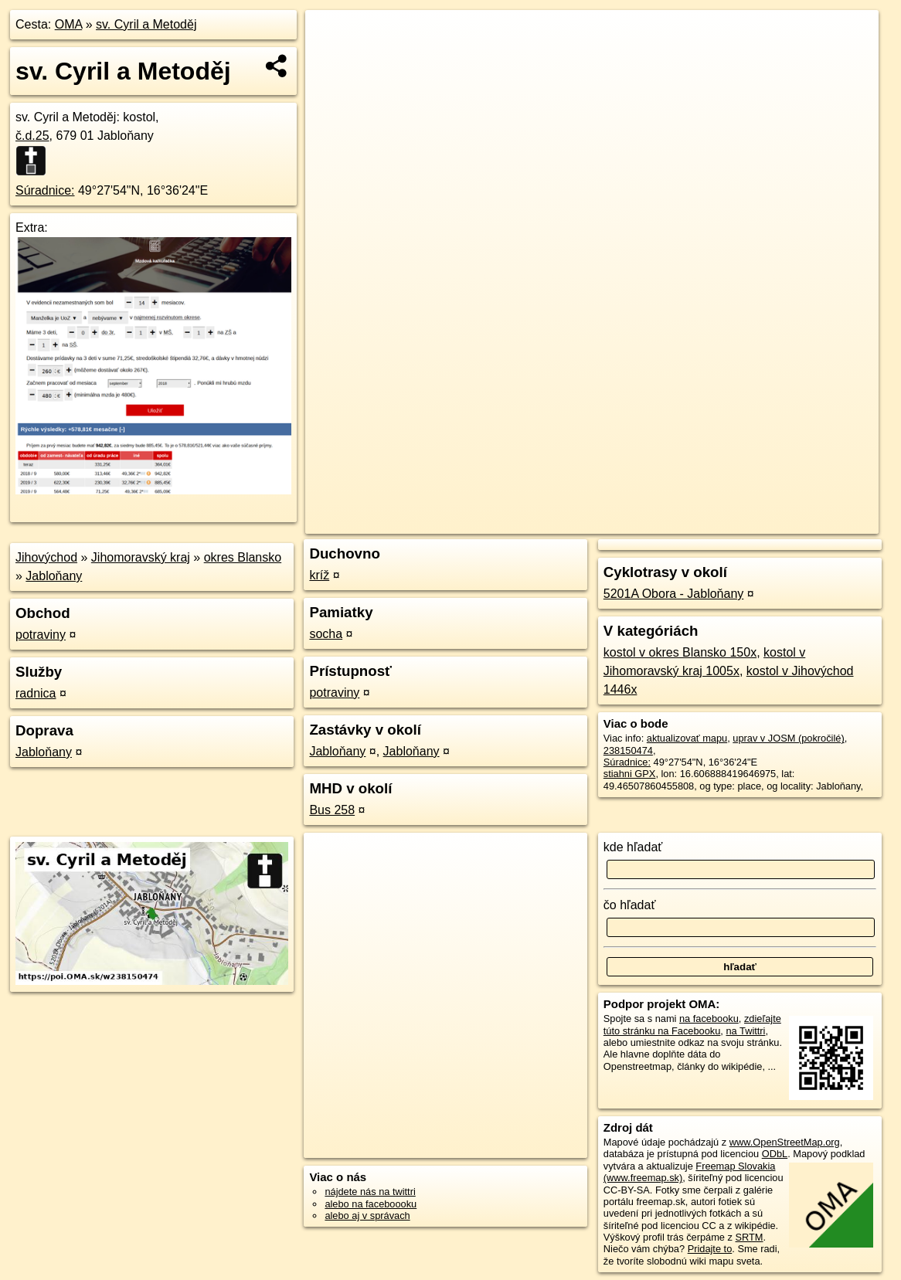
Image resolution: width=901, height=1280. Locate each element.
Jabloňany (54, 575)
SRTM (749, 1237)
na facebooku (709, 1018)
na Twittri (745, 1031)
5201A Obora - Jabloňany (673, 593)
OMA (69, 24)
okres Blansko (243, 557)
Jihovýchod (46, 557)
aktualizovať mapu (687, 738)
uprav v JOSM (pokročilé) (788, 738)
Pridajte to (710, 1249)
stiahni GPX (630, 773)
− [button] (332, 60)
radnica (35, 693)
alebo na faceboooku (370, 1204)
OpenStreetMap (615, 522)
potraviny (40, 634)
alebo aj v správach (367, 1215)
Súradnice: (45, 190)
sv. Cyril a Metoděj (146, 24)
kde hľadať (633, 847)
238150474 (628, 750)
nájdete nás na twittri (370, 1191)
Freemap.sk (694, 522)
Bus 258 (332, 810)
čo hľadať (630, 905)
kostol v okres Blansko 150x (680, 652)
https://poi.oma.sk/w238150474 (810, 522)
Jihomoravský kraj (140, 557)
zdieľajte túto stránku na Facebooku (692, 1024)
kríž (319, 575)
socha (325, 633)
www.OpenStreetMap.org (784, 1142)
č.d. (32, 135)
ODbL (774, 1153)
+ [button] (332, 36)
